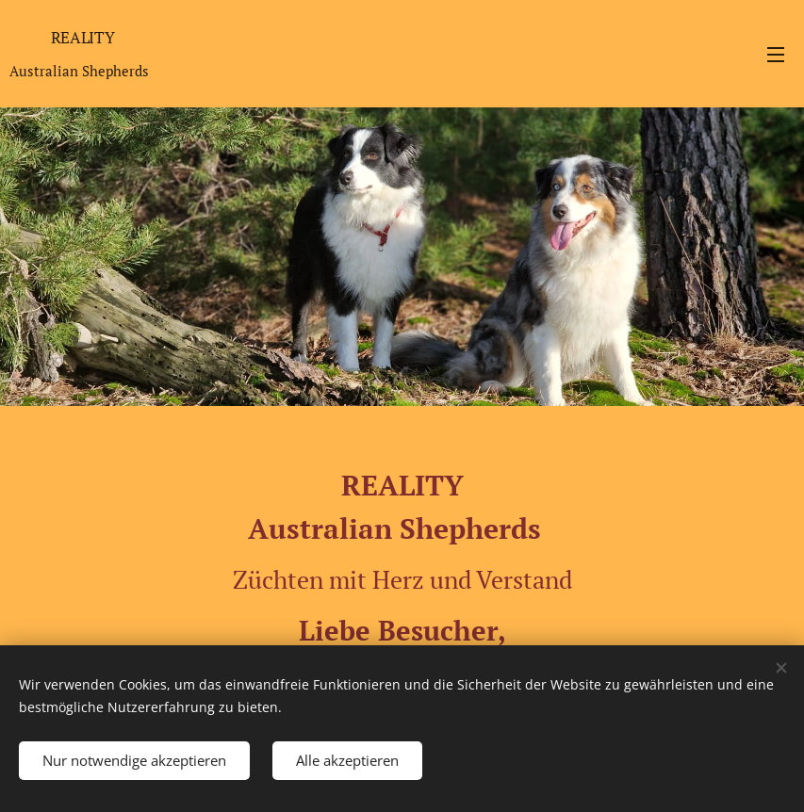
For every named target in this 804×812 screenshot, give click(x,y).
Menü (775, 55)
